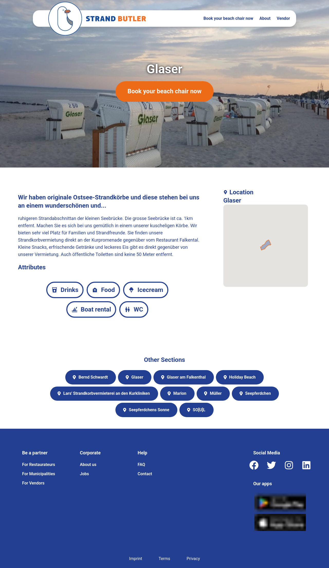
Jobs (84, 473)
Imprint (135, 558)
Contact (145, 473)
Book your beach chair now (228, 18)
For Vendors (33, 483)
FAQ (141, 464)
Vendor (283, 18)
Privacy (193, 558)
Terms (164, 558)
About (264, 18)
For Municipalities (38, 473)
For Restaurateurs (38, 464)
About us (88, 464)
